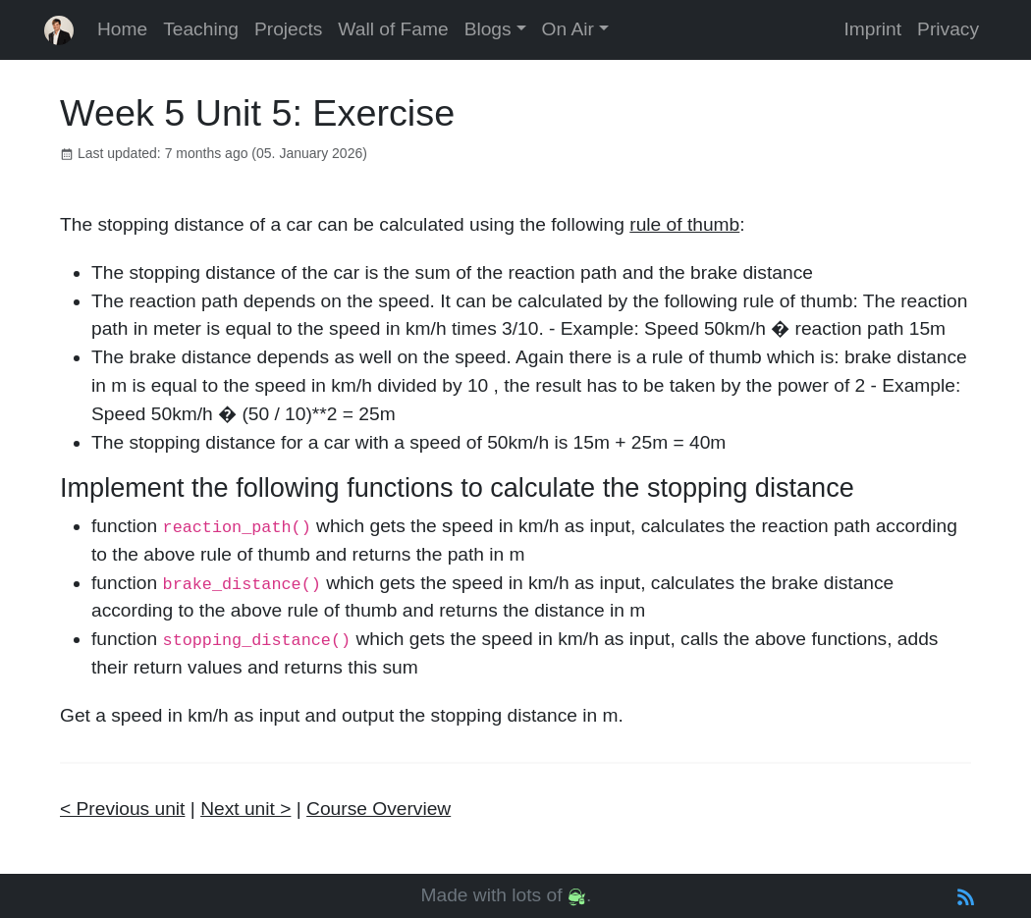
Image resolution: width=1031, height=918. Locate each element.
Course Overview (378, 808)
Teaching (201, 29)
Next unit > (245, 808)
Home (122, 29)
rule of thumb (684, 224)
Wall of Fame (393, 29)
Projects (288, 29)
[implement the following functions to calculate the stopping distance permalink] (50, 488)
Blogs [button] (488, 29)
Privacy (948, 29)
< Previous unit (122, 808)
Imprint (872, 29)
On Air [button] (568, 29)
